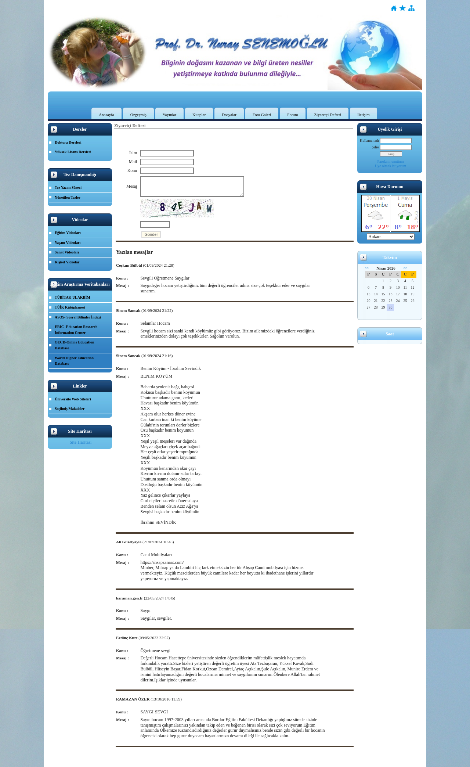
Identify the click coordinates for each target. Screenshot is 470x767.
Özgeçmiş (138, 114)
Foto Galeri (262, 114)
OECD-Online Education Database (74, 345)
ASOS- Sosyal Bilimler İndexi (78, 317)
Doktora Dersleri (68, 142)
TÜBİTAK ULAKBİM (72, 297)
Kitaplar (199, 114)
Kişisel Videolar (67, 262)
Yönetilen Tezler (67, 197)
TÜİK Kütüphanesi (70, 307)
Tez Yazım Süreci (68, 188)
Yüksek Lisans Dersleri (73, 152)
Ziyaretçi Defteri (327, 114)
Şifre (375, 147)
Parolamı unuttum (390, 161)
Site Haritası (81, 442)
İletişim (363, 114)
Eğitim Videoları (68, 233)
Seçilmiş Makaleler (69, 409)
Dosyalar (229, 114)
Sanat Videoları (67, 252)
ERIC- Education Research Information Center (76, 330)
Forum (292, 114)
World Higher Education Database (74, 361)
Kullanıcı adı (369, 140)
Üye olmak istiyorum (390, 166)
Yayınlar (169, 114)
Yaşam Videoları (67, 243)
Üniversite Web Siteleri (73, 399)
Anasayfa (106, 114)
